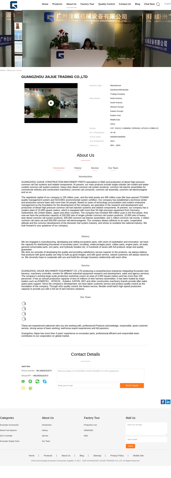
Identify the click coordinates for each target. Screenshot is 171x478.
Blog (137, 4)
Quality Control (106, 4)
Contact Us (125, 4)
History (45, 430)
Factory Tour (87, 4)
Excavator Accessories (9, 425)
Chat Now (149, 4)
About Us (71, 4)
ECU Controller (6, 436)
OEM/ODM (88, 430)
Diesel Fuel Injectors (8, 430)
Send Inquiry (132, 385)
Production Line (90, 425)
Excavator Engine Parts (9, 441)
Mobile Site (138, 456)
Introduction (47, 425)
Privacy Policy (117, 456)
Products (57, 4)
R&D (86, 436)
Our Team (46, 441)
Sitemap (97, 456)
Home (45, 4)
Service (45, 436)
